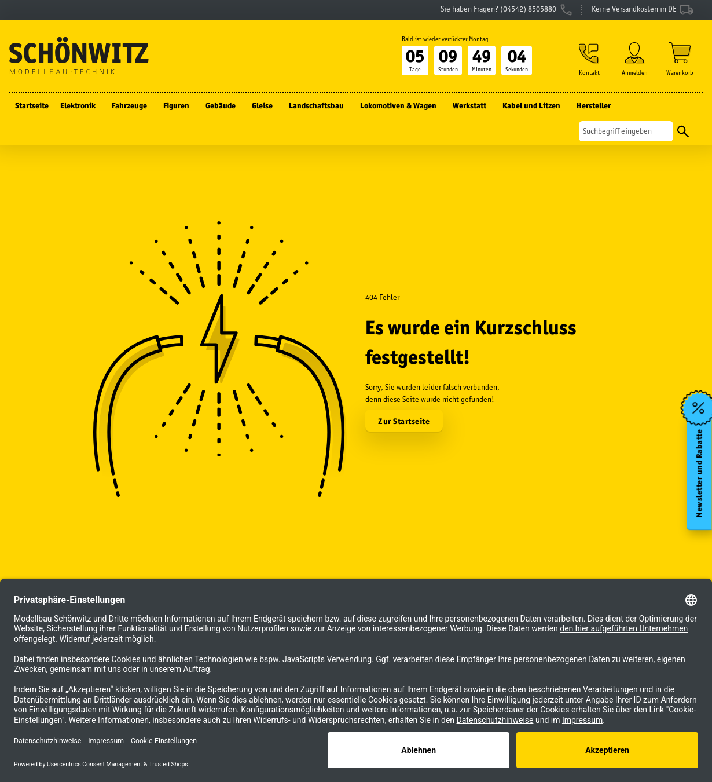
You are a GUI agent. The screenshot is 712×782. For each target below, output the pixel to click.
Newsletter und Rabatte (699, 473)
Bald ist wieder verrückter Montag (445, 39)
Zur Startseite (404, 421)
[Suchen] (626, 131)
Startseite (32, 105)
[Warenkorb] (680, 58)
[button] (589, 58)
